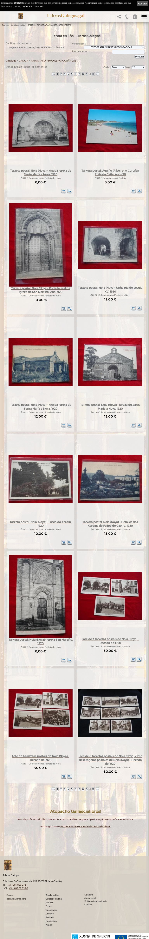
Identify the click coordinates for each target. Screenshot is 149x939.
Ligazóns (88, 895)
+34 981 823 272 (16, 884)
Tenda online (52, 895)
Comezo (5, 25)
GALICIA (31, 25)
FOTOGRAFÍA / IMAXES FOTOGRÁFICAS (54, 25)
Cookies (88, 904)
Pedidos (50, 917)
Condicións (51, 921)
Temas (49, 906)
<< (53, 74)
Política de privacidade (95, 901)
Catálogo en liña (18, 25)
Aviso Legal (90, 898)
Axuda (49, 925)
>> (97, 74)
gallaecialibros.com (16, 899)
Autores (49, 902)
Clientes (50, 913)
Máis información (33, 6)
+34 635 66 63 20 (18, 888)
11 (93, 74)
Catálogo (11, 60)
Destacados (51, 910)
